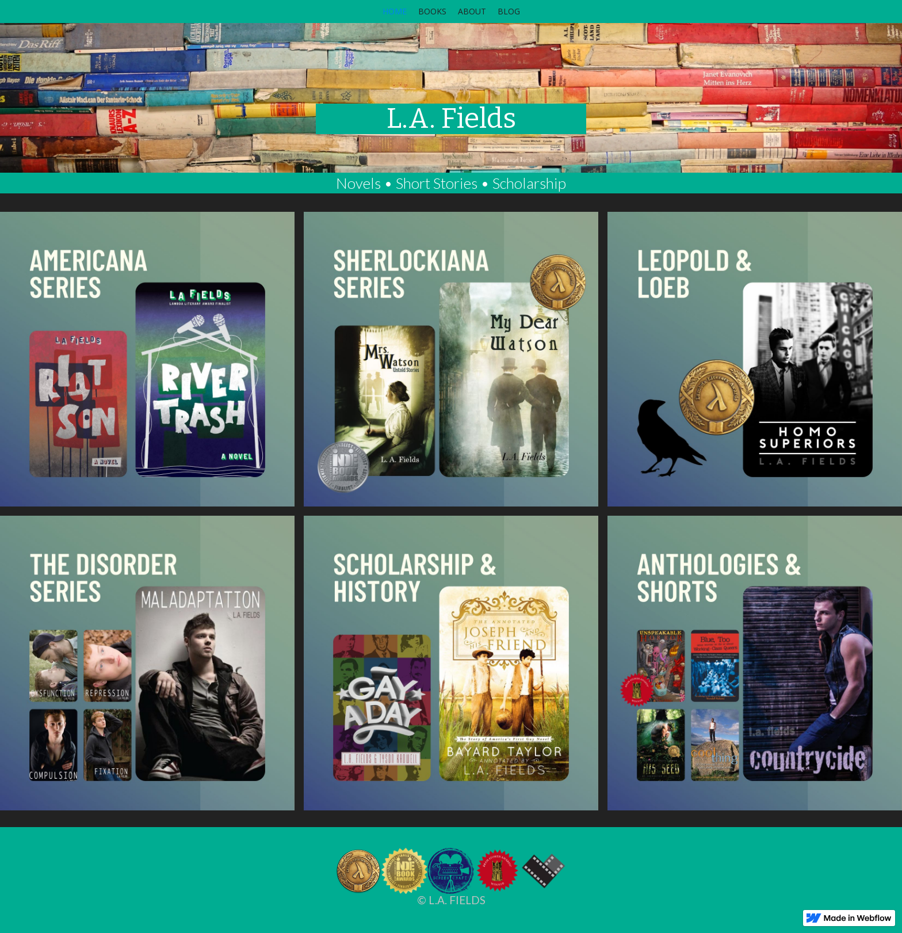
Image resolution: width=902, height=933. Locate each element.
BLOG (509, 11)
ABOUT (472, 11)
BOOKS (432, 11)
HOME (395, 11)
